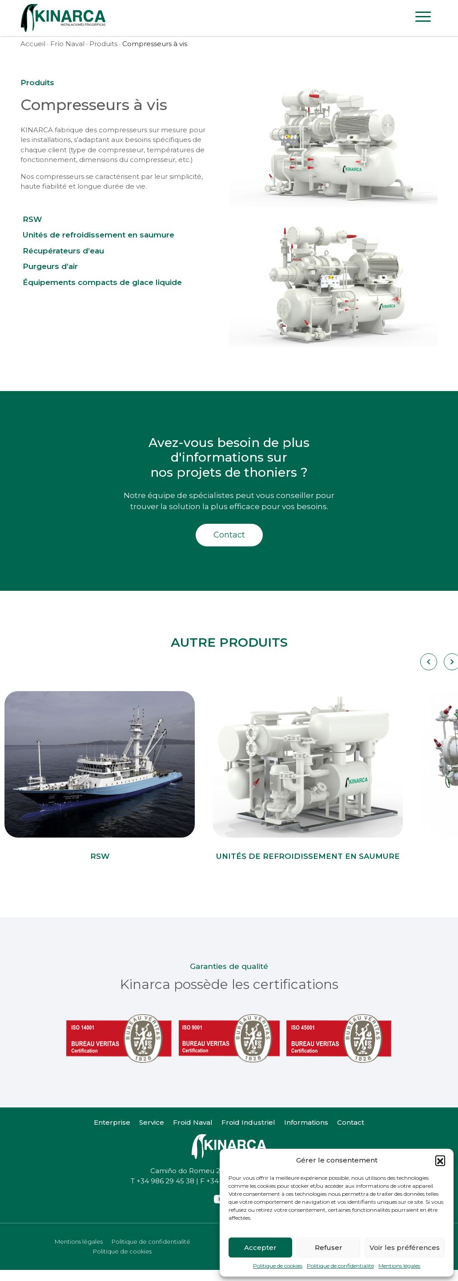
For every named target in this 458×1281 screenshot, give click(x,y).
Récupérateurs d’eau (63, 250)
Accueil (32, 44)
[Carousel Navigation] (428, 661)
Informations (306, 1122)
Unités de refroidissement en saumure (98, 234)
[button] (440, 1160)
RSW (32, 219)
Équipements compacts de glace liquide (102, 282)
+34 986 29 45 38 (165, 1181)
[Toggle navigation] (423, 18)
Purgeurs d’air (50, 266)
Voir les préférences (405, 1247)
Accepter (260, 1247)
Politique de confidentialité (340, 1265)
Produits (103, 44)
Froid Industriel (248, 1122)
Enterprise (112, 1122)
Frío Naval (67, 44)
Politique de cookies (277, 1265)
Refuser (328, 1247)
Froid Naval (193, 1122)
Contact (229, 535)
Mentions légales (399, 1265)
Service (151, 1122)
